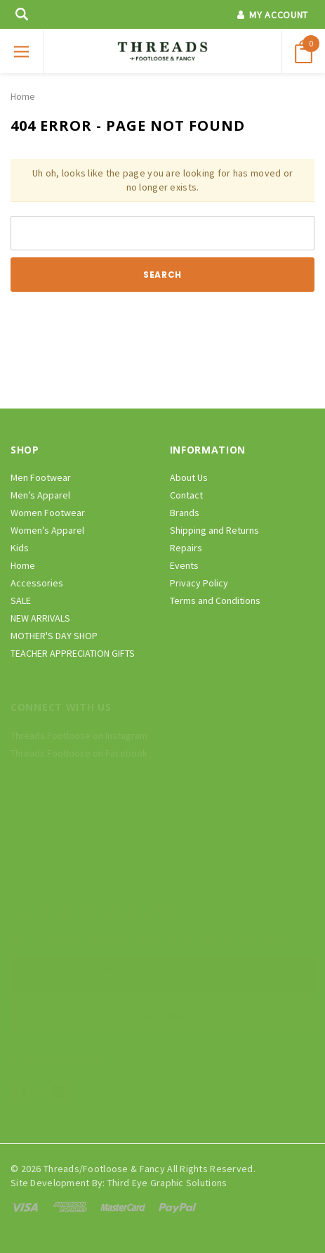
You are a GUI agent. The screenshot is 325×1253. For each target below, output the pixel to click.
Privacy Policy (199, 583)
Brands (184, 512)
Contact (186, 495)
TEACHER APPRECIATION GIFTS (73, 653)
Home (23, 96)
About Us (189, 477)
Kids (20, 547)
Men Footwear (41, 477)
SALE (21, 600)
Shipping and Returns (214, 530)
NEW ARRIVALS (40, 618)
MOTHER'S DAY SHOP (54, 635)
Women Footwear (48, 512)
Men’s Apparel (40, 495)
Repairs (186, 547)
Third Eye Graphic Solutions (167, 1182)
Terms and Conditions (215, 600)
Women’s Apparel (47, 530)
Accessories (37, 583)
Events (184, 565)
